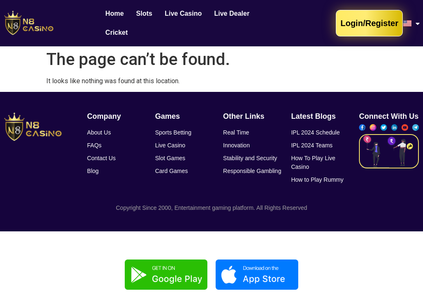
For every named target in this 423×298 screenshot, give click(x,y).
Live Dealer (231, 17)
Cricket (273, 17)
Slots (144, 17)
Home (114, 17)
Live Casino (183, 17)
